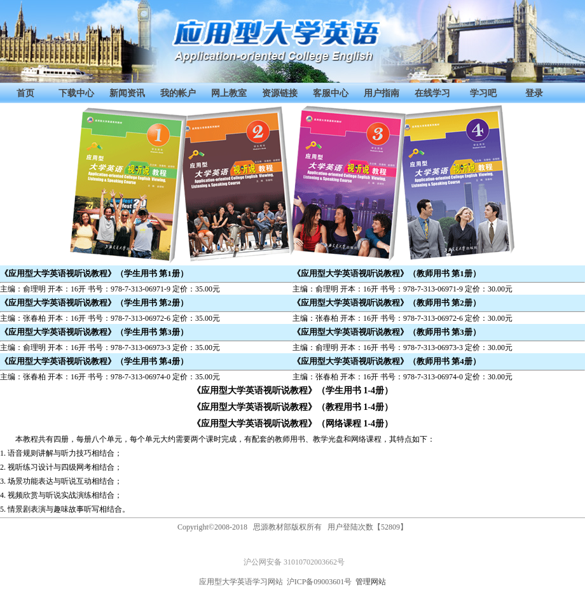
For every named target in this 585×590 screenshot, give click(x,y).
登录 (534, 93)
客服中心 (330, 93)
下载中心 (76, 93)
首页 (25, 93)
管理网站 (370, 581)
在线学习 (432, 93)
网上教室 (229, 93)
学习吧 (483, 93)
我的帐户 (178, 93)
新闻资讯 (127, 93)
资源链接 (280, 93)
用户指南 (381, 93)
